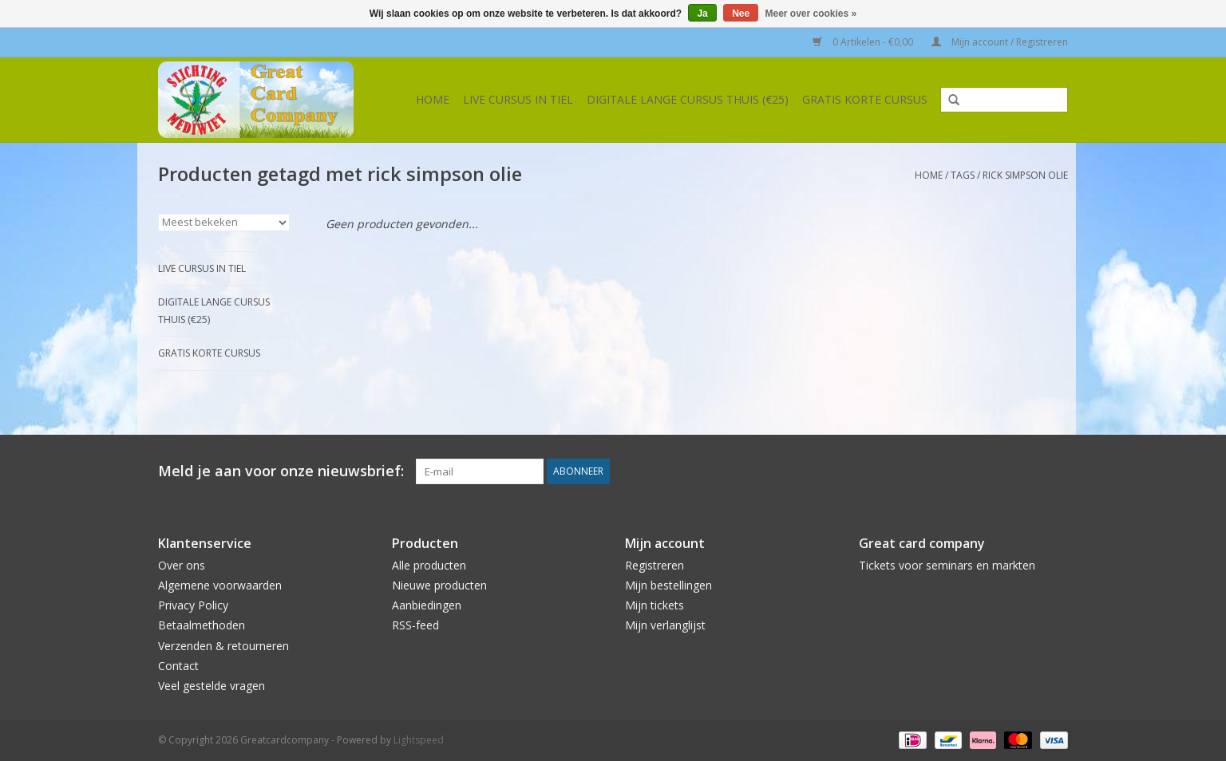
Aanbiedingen (426, 605)
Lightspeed (419, 740)
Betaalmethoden (201, 625)
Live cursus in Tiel (518, 99)
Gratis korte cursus (864, 99)
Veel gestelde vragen (211, 685)
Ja (702, 13)
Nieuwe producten (439, 585)
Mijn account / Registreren (999, 42)
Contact (178, 665)
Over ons (181, 565)
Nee (740, 13)
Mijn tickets (654, 605)
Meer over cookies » (811, 13)
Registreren (654, 565)
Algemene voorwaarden (220, 585)
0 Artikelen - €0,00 (864, 42)
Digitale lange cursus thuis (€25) (688, 99)
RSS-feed (415, 625)
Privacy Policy (193, 605)
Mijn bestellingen (668, 585)
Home (432, 99)
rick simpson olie (1025, 175)
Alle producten (429, 565)
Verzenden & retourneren (223, 645)
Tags (963, 175)
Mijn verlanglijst (665, 625)
